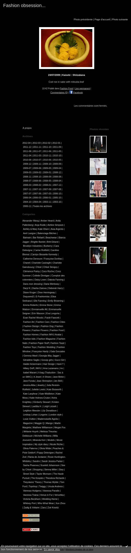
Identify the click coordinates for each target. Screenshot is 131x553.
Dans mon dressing (32, 284)
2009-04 (57, 168)
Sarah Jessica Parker (52, 461)
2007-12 (57, 185)
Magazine (28, 423)
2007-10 (37, 189)
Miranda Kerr (39, 440)
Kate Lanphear (30, 394)
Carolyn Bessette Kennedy (44, 254)
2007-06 (37, 193)
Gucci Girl (60, 360)
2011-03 (37, 155)
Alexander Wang (30, 221)
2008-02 (37, 185)
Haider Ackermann (32, 364)
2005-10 (57, 198)
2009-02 (37, 172)
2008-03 (27, 185)
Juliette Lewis (38, 389)
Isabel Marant (30, 372)
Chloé (38, 267)
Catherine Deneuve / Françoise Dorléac (42, 259)
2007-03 (47, 193)
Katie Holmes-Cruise (39, 398)
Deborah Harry (55, 288)
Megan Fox (59, 427)
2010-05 (57, 160)
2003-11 (47, 202)
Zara (43, 507)
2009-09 (57, 164)
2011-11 (37, 147)
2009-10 (47, 164)
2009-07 (27, 168)
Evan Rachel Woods (33, 318)
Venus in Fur (46, 495)
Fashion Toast (58, 343)
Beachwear (51, 237)
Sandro (36, 461)
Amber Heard (47, 221)
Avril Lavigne (29, 233)
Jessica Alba (29, 385)
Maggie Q (39, 423)
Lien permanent (82, 88)
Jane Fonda (29, 381)
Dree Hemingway (46, 292)
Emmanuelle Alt (39, 309)
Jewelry (41, 385)
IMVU (38, 368)
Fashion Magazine (46, 339)
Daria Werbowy (51, 284)
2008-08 (57, 177)
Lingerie (43, 415)
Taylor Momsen (43, 474)
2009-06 (37, 168)
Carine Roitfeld (41, 250)
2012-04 (26, 143)
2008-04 (57, 181)
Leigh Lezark (50, 406)
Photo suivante (120, 19)
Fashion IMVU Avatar (50, 334)
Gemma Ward (30, 356)
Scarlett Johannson (49, 465)
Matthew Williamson (42, 427)
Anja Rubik (40, 225)
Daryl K (26, 288)
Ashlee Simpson (55, 225)
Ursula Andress (55, 486)
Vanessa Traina (30, 495)
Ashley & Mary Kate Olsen (36, 229)
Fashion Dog (47, 326)
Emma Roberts (30, 305)
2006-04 (27, 198)
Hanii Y (60, 364)
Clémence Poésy (31, 271)
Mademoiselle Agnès (48, 419)
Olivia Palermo (30, 448)
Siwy (61, 469)
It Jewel (37, 377)
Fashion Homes (31, 334)
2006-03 (37, 198)
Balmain (27, 237)
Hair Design (49, 364)
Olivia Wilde (45, 448)
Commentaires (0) (59, 92)
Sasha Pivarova (31, 465)
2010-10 (57, 155)
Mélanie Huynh (31, 431)
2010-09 (27, 160)
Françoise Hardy (40, 351)
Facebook (76, 92)
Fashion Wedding (46, 347)
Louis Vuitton (29, 419)
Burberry (48, 246)
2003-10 (57, 202)
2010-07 (37, 160)
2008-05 (47, 181)
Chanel (26, 263)
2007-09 (47, 189)
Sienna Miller (50, 469)
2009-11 (37, 164)
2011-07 (37, 151)
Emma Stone (46, 305)
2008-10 (37, 177)
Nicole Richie (56, 444)
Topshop (33, 486)
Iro (61, 368)
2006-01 (47, 198)
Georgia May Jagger (49, 356)
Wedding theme (50, 499)
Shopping (38, 469)
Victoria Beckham (31, 499)
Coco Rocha (48, 271)
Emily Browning (55, 301)
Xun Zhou (60, 503)
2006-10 (57, 193)
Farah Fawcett (52, 318)
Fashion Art (28, 322)
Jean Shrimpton (44, 381)
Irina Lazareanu (50, 368)
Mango (49, 423)
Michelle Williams (43, 436)
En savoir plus (52, 549)
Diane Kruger (29, 292)
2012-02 (46, 143)
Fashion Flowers (40, 330)
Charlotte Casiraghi (41, 263)
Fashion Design (31, 326)
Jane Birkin (58, 377)
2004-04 (37, 202)
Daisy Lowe (40, 280)
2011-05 (57, 151)
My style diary (41, 444)
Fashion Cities (58, 322)
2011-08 (27, 151)
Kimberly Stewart (41, 402)
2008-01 (47, 185)
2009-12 (27, 164)
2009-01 (47, 172)
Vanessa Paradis (51, 491)
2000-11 (27, 206)
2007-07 (27, 193)
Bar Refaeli (38, 237)
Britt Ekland (52, 242)
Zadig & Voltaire (31, 507)
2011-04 (27, 155)
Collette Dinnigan (41, 275)
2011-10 (47, 147)
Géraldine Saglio (31, 360)
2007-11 (27, 189)
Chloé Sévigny (50, 267)
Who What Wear (46, 503)
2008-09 (47, 177)
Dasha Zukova (39, 288)
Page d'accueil (102, 19)
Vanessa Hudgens (32, 491)
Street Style (29, 474)
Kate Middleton (47, 394)
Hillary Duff (28, 368)
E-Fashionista (42, 296)
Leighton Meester (31, 410)
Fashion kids (29, 339)
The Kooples (37, 478)
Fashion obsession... (24, 5)
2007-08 (57, 189)
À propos (27, 128)
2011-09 (57, 147)
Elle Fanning (40, 301)
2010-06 (47, 160)
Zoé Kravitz (53, 507)
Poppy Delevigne (45, 453)
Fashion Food (66, 88)
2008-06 (37, 181)
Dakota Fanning (55, 280)
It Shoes (47, 377)
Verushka (59, 495)
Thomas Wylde (51, 482)
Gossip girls (47, 360)
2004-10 (27, 202)
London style (55, 415)
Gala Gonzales (57, 351)
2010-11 (47, 155)
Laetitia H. (37, 406)
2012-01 (56, 143)
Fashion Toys (29, 347)
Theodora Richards (55, 478)
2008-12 (57, 172)
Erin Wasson (38, 313)
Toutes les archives (42, 206)
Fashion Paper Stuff (39, 343)
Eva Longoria (52, 313)
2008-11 (27, 177)
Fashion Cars (42, 322)
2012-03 (36, 143)
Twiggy (42, 486)
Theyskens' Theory (32, 482)
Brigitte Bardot (38, 242)
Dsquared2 (28, 296)
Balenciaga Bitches (47, 233)
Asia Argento (57, 229)
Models (51, 440)
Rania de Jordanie (37, 457)
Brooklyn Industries (32, 246)
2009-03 (27, 172)
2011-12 (27, 147)
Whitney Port (29, 503)
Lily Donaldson (49, 410)
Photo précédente (83, 19)
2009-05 (47, 168)
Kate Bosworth (54, 389)
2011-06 (47, 151)
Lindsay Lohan (30, 415)
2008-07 (27, 181)
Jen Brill (58, 381)
